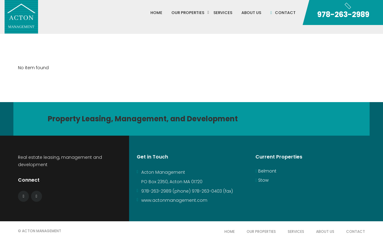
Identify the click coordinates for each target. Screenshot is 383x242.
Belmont (265, 171)
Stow (262, 180)
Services (296, 231)
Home (229, 231)
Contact (355, 231)
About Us (325, 231)
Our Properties (261, 231)
